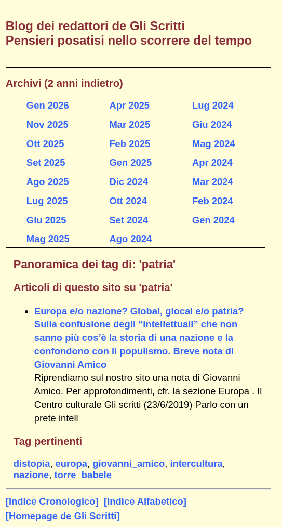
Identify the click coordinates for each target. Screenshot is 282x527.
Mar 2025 (129, 124)
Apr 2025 (129, 105)
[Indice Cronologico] (52, 501)
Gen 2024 (213, 220)
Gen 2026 (47, 105)
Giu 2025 (46, 220)
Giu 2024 (212, 124)
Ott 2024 (128, 200)
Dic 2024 (128, 181)
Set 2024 (128, 220)
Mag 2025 (48, 238)
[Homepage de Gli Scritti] (63, 515)
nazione (31, 474)
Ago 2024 (130, 238)
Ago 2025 (47, 181)
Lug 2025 (47, 200)
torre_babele (83, 474)
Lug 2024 (213, 105)
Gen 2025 (130, 162)
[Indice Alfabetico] (145, 501)
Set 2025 (45, 162)
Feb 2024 (212, 200)
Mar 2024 (212, 181)
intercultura (196, 463)
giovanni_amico (128, 463)
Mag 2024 (213, 143)
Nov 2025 (47, 124)
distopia (32, 463)
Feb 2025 (129, 143)
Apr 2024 (212, 162)
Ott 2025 (45, 143)
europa (71, 463)
